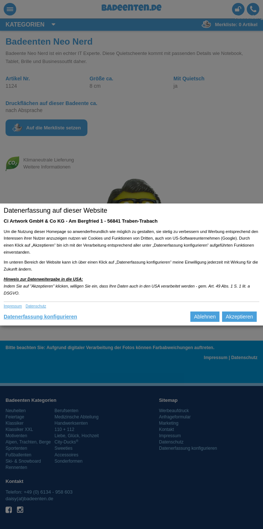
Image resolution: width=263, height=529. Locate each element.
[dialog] (131, 264)
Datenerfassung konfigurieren (40, 317)
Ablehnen (205, 317)
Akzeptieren (239, 317)
